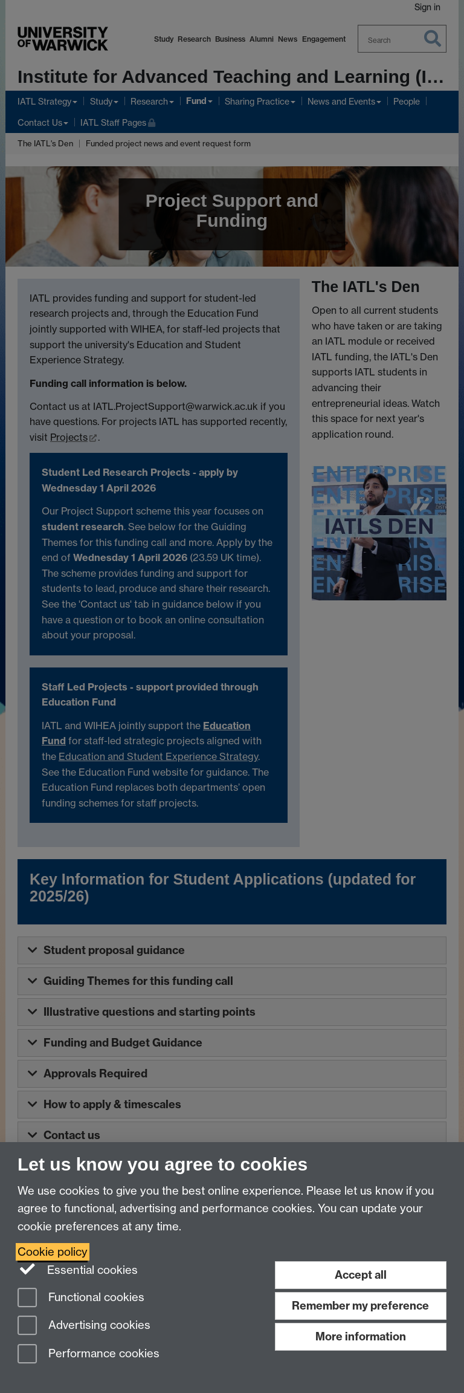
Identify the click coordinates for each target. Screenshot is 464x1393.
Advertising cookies (84, 1326)
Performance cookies (89, 1354)
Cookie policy (53, 1252)
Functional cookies (81, 1298)
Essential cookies (78, 1269)
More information (360, 1336)
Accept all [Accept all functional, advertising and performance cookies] (361, 1275)
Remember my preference (360, 1306)
